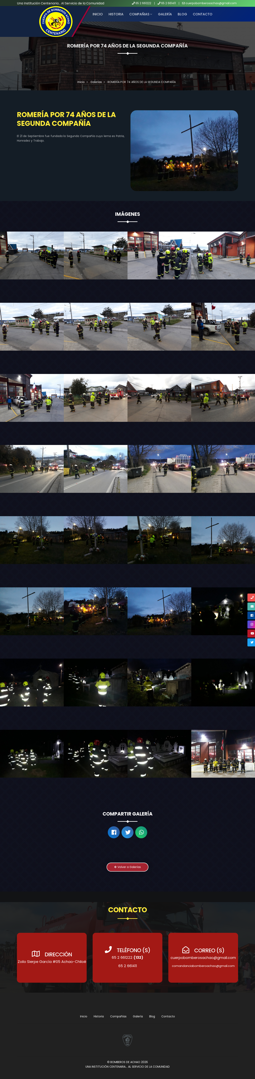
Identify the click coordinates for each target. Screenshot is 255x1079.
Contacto (202, 14)
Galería (165, 14)
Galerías (96, 82)
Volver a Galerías (127, 867)
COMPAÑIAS (139, 14)
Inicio (98, 14)
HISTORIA (116, 14)
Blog (182, 14)
